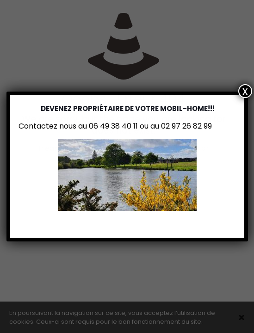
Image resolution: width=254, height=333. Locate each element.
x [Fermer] (245, 91)
